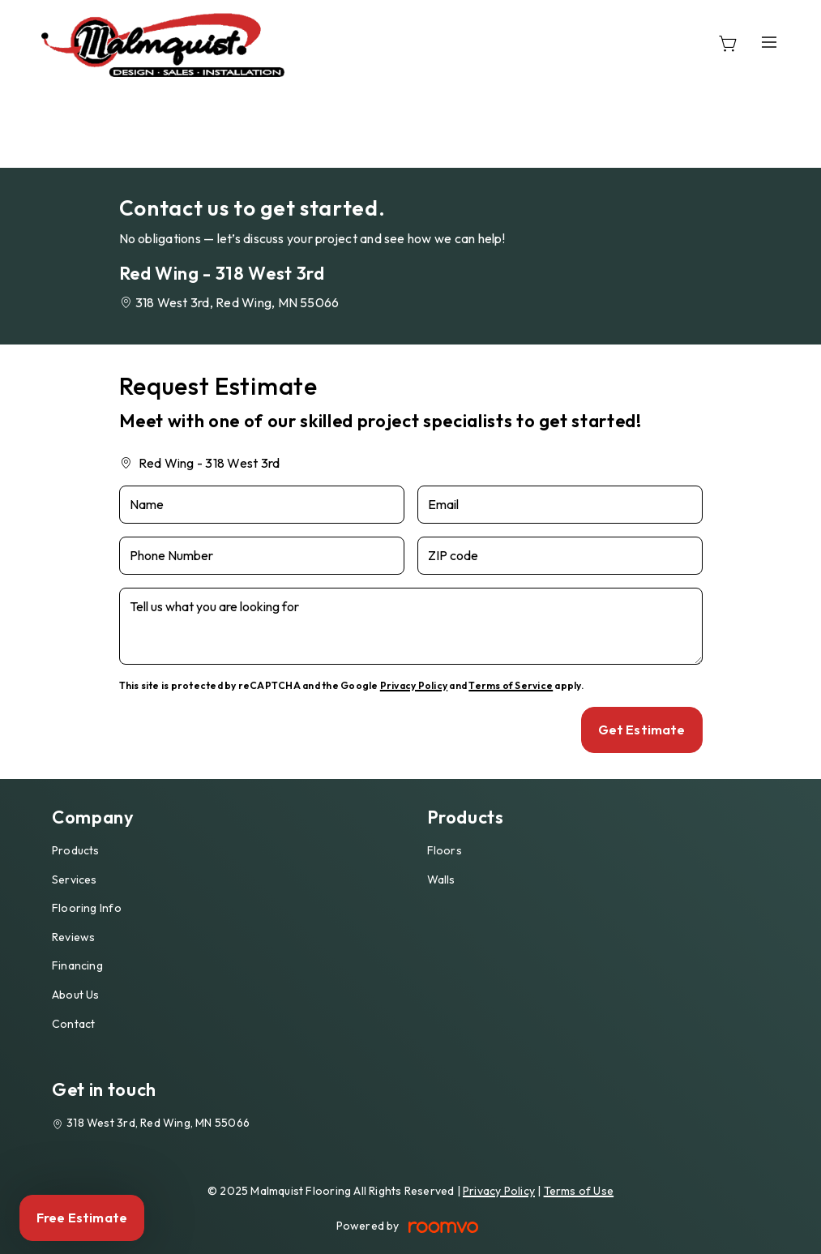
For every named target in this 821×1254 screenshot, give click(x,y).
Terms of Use (579, 1190)
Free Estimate (81, 1217)
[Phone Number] (261, 556)
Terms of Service (510, 685)
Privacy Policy (413, 685)
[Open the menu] (770, 42)
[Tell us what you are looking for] (411, 626)
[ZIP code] (560, 556)
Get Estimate (642, 729)
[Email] (560, 505)
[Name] (261, 505)
